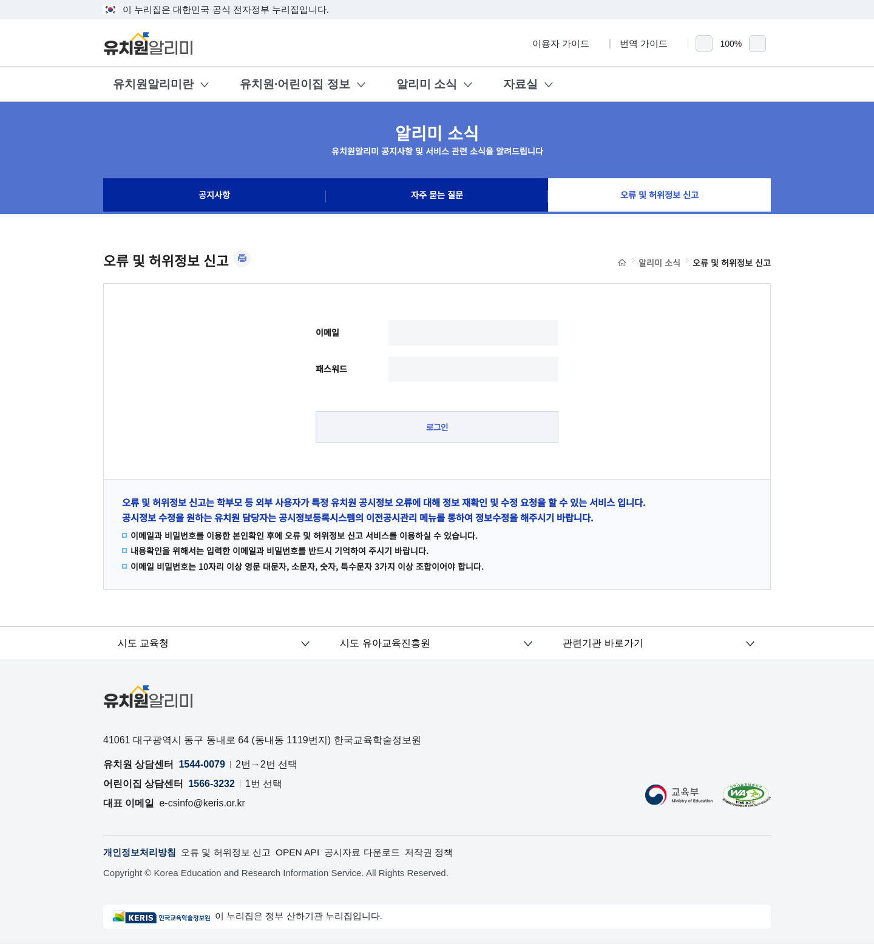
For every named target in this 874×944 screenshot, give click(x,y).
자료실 (520, 84)
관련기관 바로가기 (603, 643)
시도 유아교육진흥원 (385, 643)
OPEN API (308, 853)
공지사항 (214, 196)
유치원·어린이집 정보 (295, 84)
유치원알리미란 (153, 84)
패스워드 (331, 369)
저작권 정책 (446, 853)
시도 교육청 (143, 643)
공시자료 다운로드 (376, 853)
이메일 (327, 332)
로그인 (437, 427)
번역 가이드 (649, 43)
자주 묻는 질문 (437, 196)
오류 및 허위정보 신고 (660, 196)
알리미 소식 (426, 84)
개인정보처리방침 (142, 853)
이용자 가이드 (566, 43)
